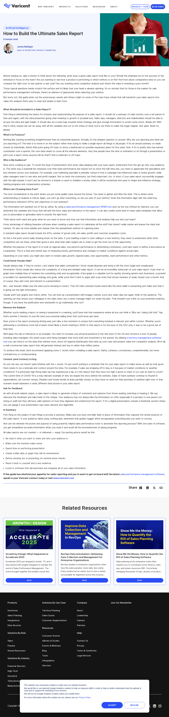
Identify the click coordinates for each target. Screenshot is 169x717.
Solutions (81, 7)
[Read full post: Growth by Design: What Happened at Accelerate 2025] (29, 534)
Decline (134, 705)
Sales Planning (15, 615)
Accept (112, 705)
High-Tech (13, 671)
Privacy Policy (85, 697)
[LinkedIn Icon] (154, 706)
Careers (81, 620)
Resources (99, 7)
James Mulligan (25, 46)
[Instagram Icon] (160, 706)
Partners (81, 625)
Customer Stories (51, 636)
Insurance (12, 676)
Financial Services (16, 666)
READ (29, 580)
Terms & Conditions (87, 650)
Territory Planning (51, 610)
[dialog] (84, 696)
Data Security (14, 625)
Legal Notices (84, 655)
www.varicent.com (63, 478)
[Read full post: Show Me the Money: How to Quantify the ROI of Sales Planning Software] (139, 534)
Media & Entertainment (19, 686)
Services (46, 665)
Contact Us (82, 641)
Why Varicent (46, 7)
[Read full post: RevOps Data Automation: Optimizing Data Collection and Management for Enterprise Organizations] (84, 534)
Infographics (48, 660)
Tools (45, 655)
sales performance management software (142, 474)
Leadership (82, 615)
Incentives (13, 610)
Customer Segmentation (54, 620)
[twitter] (154, 487)
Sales (10, 641)
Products (65, 7)
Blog (44, 650)
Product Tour (140, 7)
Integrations (14, 620)
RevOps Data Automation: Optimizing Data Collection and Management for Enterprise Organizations (82, 557)
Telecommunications (18, 681)
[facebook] (140, 487)
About (114, 7)
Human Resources (17, 650)
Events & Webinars (51, 646)
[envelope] (161, 487)
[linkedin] (147, 487)
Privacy (80, 646)
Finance (11, 646)
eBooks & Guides (50, 641)
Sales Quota (48, 615)
